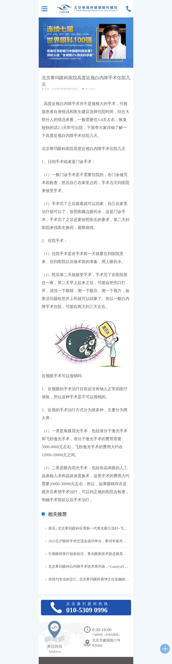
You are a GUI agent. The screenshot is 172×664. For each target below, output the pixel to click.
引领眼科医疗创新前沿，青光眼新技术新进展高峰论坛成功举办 (89, 554)
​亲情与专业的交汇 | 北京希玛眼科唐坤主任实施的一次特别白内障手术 (89, 579)
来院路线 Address (54, 649)
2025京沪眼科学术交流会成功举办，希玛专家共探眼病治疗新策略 (89, 541)
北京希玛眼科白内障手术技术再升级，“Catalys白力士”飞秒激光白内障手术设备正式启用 (89, 566)
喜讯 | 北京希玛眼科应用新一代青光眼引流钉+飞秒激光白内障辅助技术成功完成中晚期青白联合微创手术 (89, 528)
